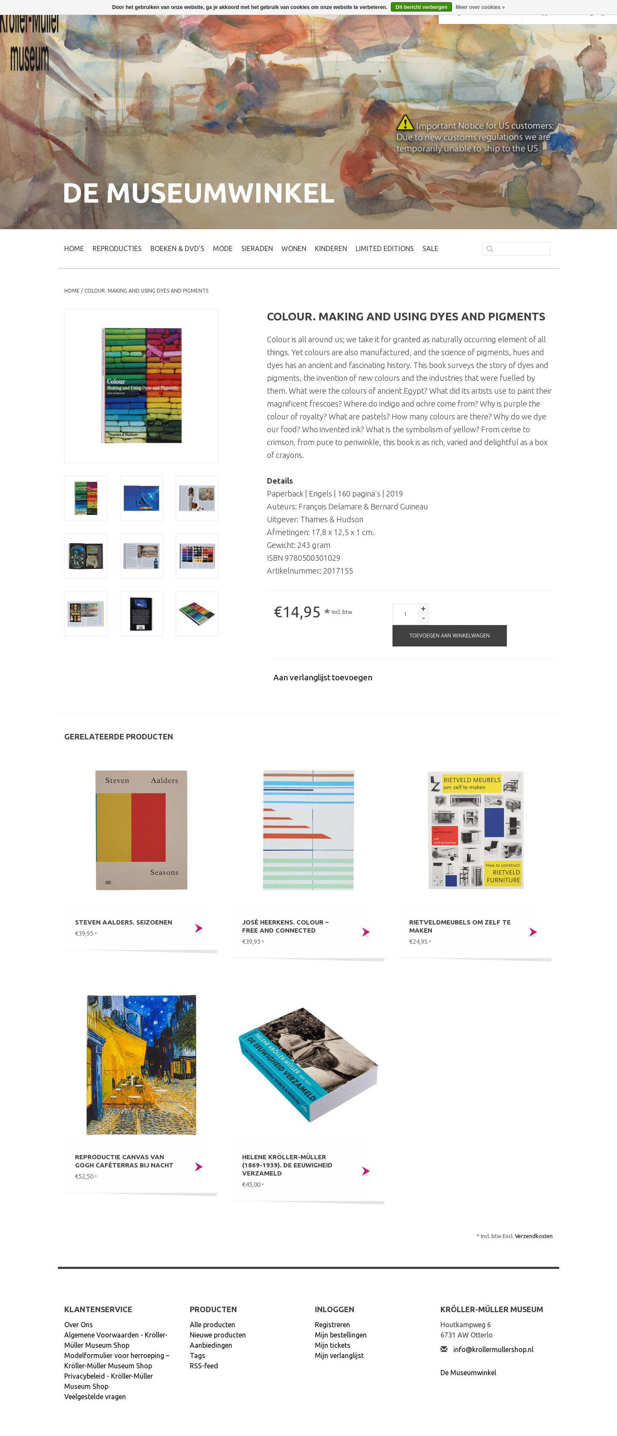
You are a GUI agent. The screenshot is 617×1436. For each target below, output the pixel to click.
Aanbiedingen (211, 1345)
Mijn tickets (332, 1345)
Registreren (332, 1324)
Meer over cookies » (480, 7)
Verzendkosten (534, 1236)
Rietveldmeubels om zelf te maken (460, 926)
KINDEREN (331, 248)
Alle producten (212, 1324)
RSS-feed (204, 1366)
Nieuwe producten (218, 1335)
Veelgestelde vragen (95, 1396)
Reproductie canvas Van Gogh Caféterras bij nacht (124, 1161)
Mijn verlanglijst (339, 1355)
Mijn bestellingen (341, 1335)
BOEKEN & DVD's (177, 248)
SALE (430, 248)
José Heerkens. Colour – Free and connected (285, 926)
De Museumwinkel (468, 1372)
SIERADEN (257, 248)
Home (74, 248)
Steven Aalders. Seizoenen (123, 922)
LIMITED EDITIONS (385, 248)
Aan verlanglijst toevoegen (322, 677)
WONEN (294, 248)
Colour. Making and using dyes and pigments (146, 290)
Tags (197, 1355)
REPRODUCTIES (117, 248)
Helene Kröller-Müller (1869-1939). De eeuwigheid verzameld (287, 1165)
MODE (223, 248)
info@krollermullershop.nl (493, 1349)
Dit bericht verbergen (421, 7)
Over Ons (78, 1324)
